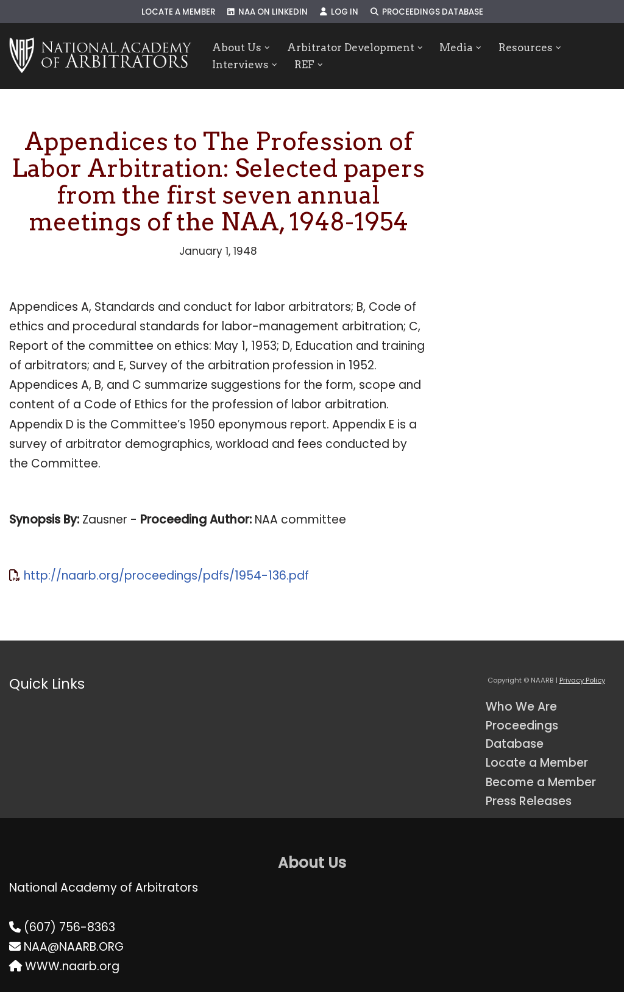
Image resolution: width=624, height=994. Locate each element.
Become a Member (542, 784)
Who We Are (521, 708)
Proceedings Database (427, 12)
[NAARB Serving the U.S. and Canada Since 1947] (100, 56)
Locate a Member (178, 12)
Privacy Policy (582, 682)
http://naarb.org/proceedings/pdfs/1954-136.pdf (166, 577)
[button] (267, 47)
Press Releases (529, 803)
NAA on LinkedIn (267, 12)
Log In (339, 12)
